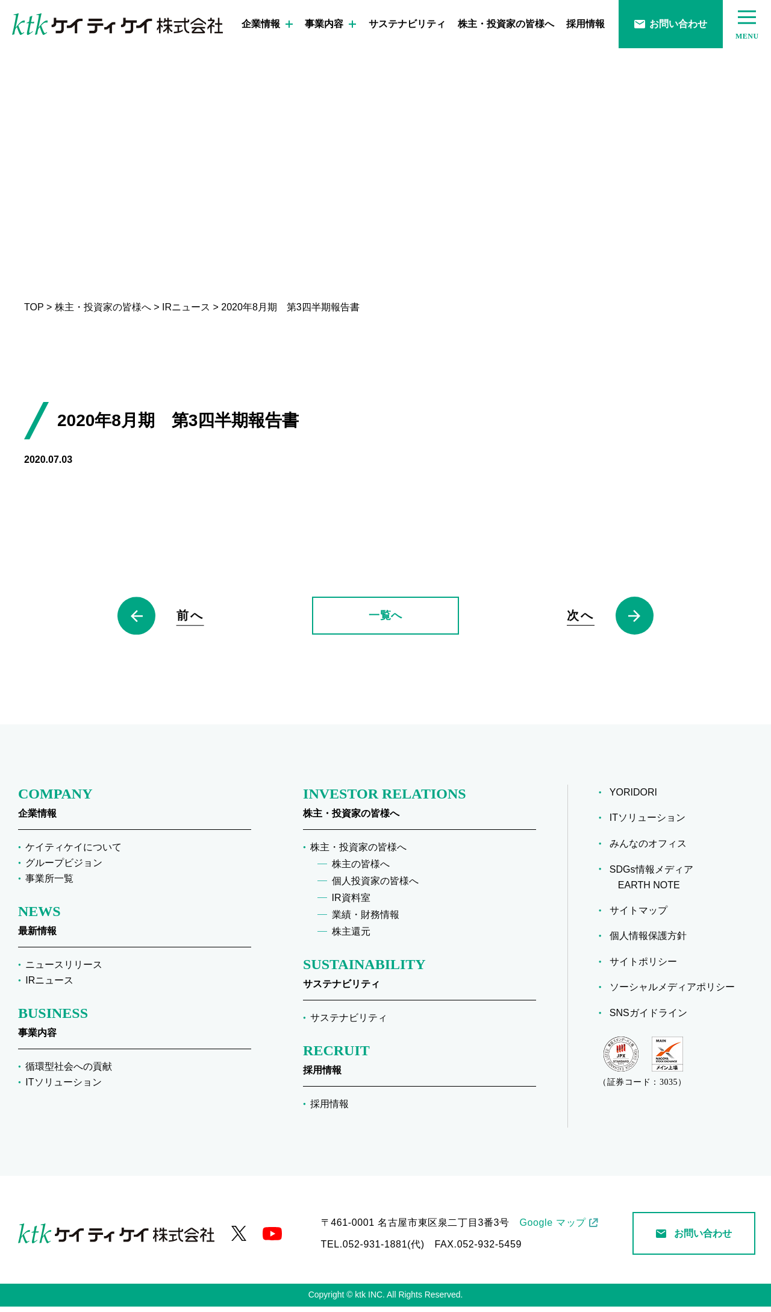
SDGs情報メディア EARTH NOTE (651, 883)
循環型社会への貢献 (68, 1072)
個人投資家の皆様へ (375, 887)
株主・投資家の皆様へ (506, 24)
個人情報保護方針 (648, 942)
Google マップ (552, 1228)
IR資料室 (351, 904)
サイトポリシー (643, 967)
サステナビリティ (407, 24)
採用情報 (585, 24)
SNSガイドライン (648, 1019)
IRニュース (49, 986)
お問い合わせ (670, 24)
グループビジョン (63, 869)
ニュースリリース (63, 970)
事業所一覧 (49, 884)
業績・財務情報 (365, 920)
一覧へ (385, 618)
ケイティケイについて (73, 853)
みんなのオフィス (648, 849)
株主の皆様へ (361, 870)
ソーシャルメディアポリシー (672, 993)
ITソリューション (63, 1087)
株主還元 (351, 937)
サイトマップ (638, 916)
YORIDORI (633, 798)
